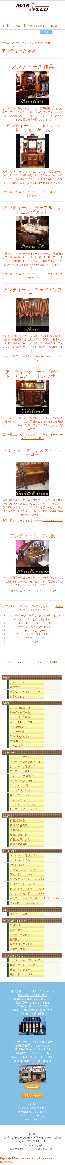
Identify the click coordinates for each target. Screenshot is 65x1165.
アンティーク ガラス (22, 781)
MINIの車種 (17, 732)
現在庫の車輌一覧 (20, 709)
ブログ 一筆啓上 (20, 915)
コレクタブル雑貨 (20, 791)
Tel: (3, 25)
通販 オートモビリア (22, 966)
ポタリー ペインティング (25, 693)
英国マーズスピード (21, 950)
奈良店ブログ (17, 697)
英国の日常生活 (19, 835)
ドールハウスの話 (20, 861)
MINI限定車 (17, 742)
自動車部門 (16, 931)
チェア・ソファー (35, 631)
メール (16, 25)
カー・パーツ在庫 (20, 718)
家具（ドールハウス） (22, 875)
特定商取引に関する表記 (32, 1113)
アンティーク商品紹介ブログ (26, 762)
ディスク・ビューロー (34, 639)
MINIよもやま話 (19, 737)
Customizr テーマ (21, 1149)
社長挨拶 (15, 940)
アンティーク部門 (20, 936)
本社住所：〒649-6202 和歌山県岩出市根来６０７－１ (32, 998)
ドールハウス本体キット (24, 870)
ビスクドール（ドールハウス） (27, 889)
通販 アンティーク (21, 970)
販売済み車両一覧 (20, 713)
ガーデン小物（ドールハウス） (27, 894)
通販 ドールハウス (21, 975)
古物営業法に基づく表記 (32, 1109)
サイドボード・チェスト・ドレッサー (42, 437)
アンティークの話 (20, 758)
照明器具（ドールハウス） (25, 885)
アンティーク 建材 (20, 786)
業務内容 (15, 926)
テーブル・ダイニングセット (34, 627)
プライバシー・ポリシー (32, 1117)
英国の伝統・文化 (20, 840)
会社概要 (32, 1105)
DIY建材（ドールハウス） (24, 903)
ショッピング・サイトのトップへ (40, 609)
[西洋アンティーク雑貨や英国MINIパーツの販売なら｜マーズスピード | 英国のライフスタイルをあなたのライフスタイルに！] (32, 6)
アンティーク (19, 43)
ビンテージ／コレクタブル (25, 810)
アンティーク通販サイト (24, 767)
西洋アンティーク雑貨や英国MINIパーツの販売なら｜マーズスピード (32, 1140)
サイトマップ (33, 1120)
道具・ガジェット (20, 796)
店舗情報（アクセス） (22, 945)
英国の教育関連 (19, 826)
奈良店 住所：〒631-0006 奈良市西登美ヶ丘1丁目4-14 (32, 1048)
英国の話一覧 (17, 821)
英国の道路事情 (19, 845)
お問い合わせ (33, 1096)
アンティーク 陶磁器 (21, 777)
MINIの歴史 (17, 728)
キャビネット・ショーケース (34, 624)
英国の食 (15, 831)
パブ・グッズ (17, 800)
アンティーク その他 (22, 805)
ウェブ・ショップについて (25, 961)
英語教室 (15, 688)
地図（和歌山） (36, 25)
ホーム (5, 43)
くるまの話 (16, 747)
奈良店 (53, 25)
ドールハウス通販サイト (24, 856)
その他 (52, 591)
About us (32, 1087)
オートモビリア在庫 (21, 723)
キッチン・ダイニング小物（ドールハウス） (35, 899)
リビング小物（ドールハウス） (27, 880)
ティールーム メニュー (24, 683)
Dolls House (13, 663)
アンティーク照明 (48, 663)
